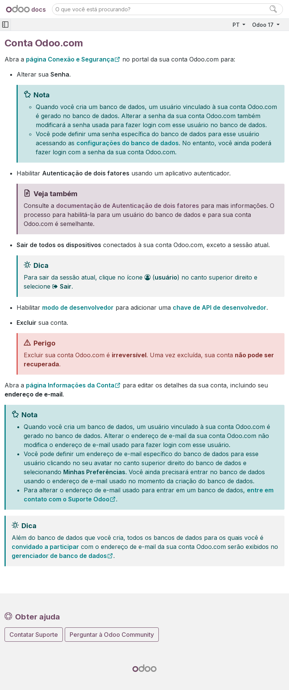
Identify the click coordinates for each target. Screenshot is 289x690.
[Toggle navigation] (5, 25)
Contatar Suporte (33, 634)
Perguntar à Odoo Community (112, 634)
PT (237, 25)
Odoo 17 (263, 25)
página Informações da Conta (70, 385)
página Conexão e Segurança (70, 59)
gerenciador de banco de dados (59, 555)
